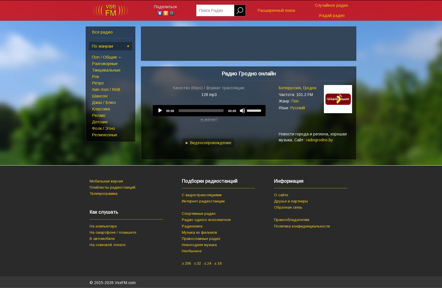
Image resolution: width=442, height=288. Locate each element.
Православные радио (201, 238)
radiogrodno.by (319, 140)
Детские (100, 121)
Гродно (310, 88)
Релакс (99, 115)
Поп (295, 101)
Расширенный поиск (276, 10)
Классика (101, 108)
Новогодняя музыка (199, 245)
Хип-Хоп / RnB (106, 89)
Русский (297, 108)
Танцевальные (106, 70)
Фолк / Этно (103, 128)
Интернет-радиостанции (203, 201)
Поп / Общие (104, 57)
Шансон (99, 95)
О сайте (281, 195)
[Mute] (242, 110)
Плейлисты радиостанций (112, 187)
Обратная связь (288, 207)
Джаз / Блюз (104, 102)
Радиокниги (192, 226)
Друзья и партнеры (291, 201)
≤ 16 (217, 263)
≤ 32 (197, 263)
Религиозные (104, 134)
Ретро (98, 83)
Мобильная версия (106, 181)
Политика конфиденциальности (302, 226)
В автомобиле (102, 238)
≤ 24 (207, 263)
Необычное (192, 251)
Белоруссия (290, 88)
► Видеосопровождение (208, 142)
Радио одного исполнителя (206, 220)
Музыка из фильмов (199, 232)
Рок (95, 76)
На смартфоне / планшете (113, 232)
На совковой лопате (107, 245)
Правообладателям (291, 220)
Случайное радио (331, 5)
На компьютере (103, 226)
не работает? (209, 119)
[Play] (160, 110)
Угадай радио (332, 15)
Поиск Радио (211, 10)
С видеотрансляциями (202, 195)
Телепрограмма (104, 193)
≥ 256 (186, 263)
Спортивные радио (199, 213)
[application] (209, 110)
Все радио (102, 32)
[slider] (201, 110)
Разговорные (105, 63)
